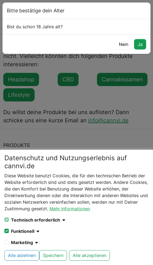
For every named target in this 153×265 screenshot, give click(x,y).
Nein (123, 44)
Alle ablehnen (22, 255)
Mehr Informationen (69, 208)
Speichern (53, 255)
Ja (140, 44)
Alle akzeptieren (89, 255)
